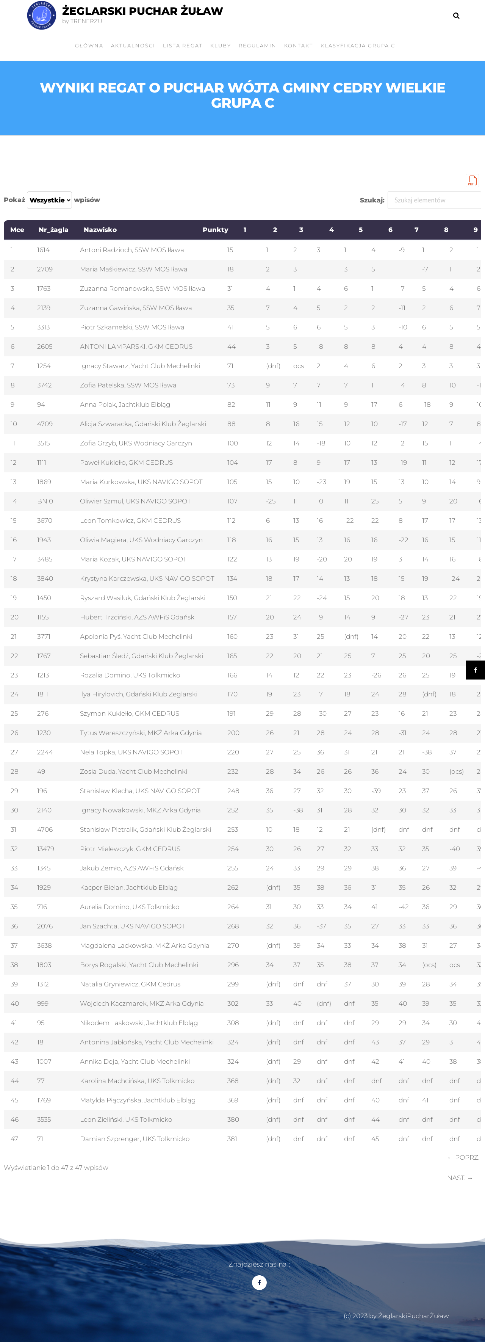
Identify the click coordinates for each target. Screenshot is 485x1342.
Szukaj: (421, 200)
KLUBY (220, 45)
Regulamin (258, 45)
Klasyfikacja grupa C (358, 45)
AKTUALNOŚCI (133, 45)
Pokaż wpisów (52, 200)
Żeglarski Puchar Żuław (142, 11)
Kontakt (298, 45)
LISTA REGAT (183, 45)
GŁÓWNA (89, 45)
